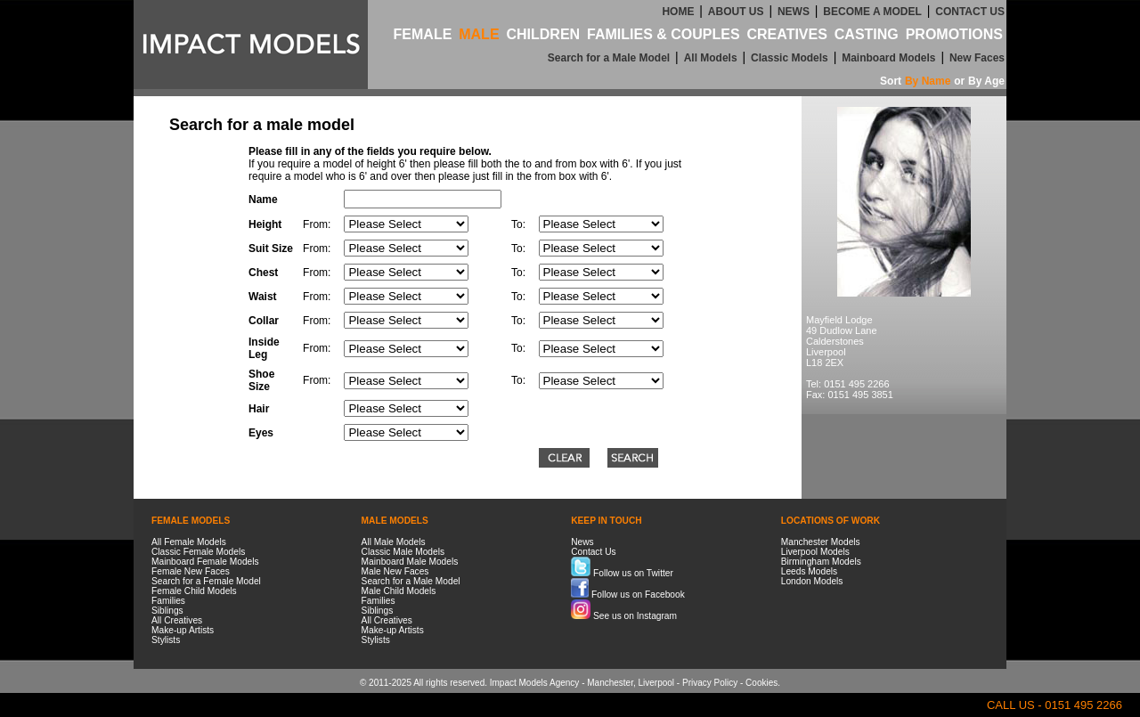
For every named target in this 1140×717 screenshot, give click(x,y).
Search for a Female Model (206, 581)
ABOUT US (736, 11)
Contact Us (593, 552)
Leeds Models (809, 571)
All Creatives (176, 620)
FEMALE (423, 34)
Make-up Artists (182, 630)
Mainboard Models (888, 58)
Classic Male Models (403, 552)
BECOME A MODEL (872, 11)
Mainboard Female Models (205, 561)
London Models (812, 581)
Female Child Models (194, 591)
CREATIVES (786, 34)
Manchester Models (820, 542)
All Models (710, 58)
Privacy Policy (709, 683)
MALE (479, 34)
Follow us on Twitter (622, 573)
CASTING (867, 34)
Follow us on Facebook (628, 594)
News (582, 542)
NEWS (794, 11)
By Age (986, 81)
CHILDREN (543, 34)
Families (168, 601)
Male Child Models (399, 591)
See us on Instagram (624, 616)
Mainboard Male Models (410, 561)
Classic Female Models (198, 552)
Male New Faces (395, 571)
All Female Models (188, 542)
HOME (678, 11)
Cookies (761, 683)
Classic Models (789, 58)
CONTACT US (970, 11)
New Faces (977, 58)
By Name (927, 81)
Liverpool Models (815, 552)
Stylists (165, 640)
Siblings (167, 610)
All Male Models (394, 542)
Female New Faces (190, 571)
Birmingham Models (821, 561)
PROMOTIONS (954, 34)
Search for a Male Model (609, 58)
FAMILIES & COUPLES (663, 34)
